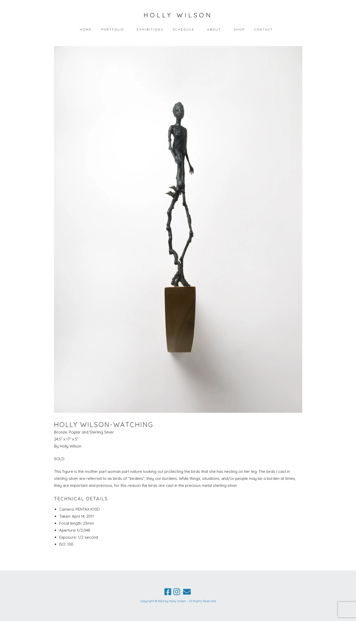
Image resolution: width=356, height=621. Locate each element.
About (214, 29)
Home (86, 29)
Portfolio (112, 29)
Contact (263, 29)
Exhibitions (150, 29)
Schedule (183, 29)
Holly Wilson (178, 15)
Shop (239, 29)
